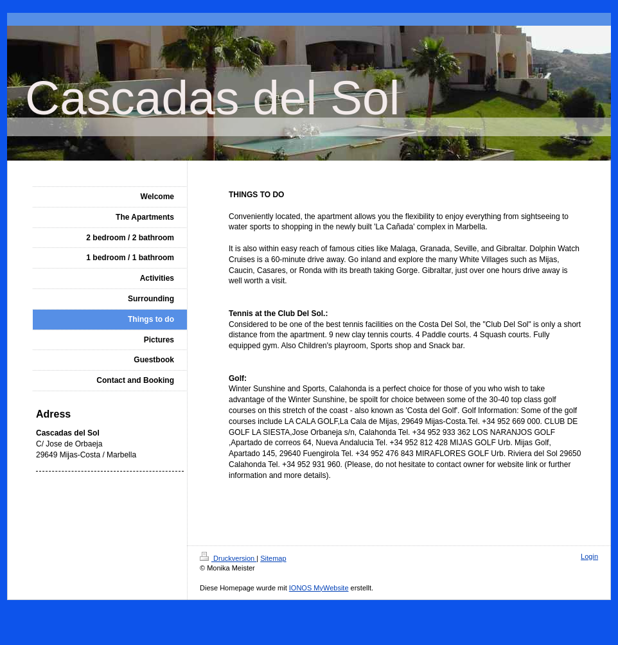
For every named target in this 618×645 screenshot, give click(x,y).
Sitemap (273, 558)
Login (589, 556)
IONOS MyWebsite (319, 588)
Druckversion (228, 558)
